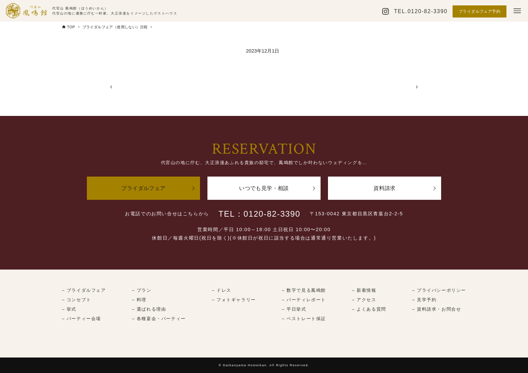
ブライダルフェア (143, 188)
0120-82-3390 (427, 11)
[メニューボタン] (517, 11)
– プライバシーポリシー (439, 290)
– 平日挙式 (294, 309)
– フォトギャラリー (234, 299)
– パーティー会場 (81, 318)
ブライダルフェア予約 (479, 11)
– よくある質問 (369, 309)
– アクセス (364, 299)
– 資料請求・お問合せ (436, 309)
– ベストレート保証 (304, 318)
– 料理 (139, 299)
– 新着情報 (364, 290)
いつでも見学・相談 (264, 188)
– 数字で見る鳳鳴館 (304, 290)
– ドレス (221, 290)
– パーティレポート (304, 299)
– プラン (142, 290)
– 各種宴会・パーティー (159, 318)
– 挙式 (69, 309)
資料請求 (384, 188)
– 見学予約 (424, 299)
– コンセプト (76, 299)
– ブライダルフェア (84, 290)
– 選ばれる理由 (149, 309)
